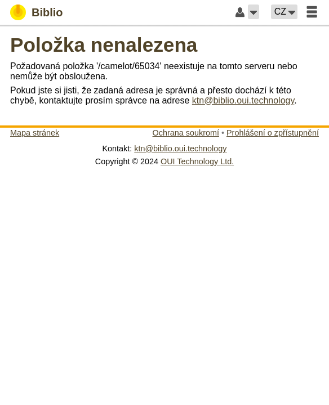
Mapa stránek (34, 132)
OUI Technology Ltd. (197, 161)
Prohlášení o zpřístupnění (272, 132)
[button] (253, 11)
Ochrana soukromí (186, 132)
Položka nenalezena (103, 45)
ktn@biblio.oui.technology (243, 100)
